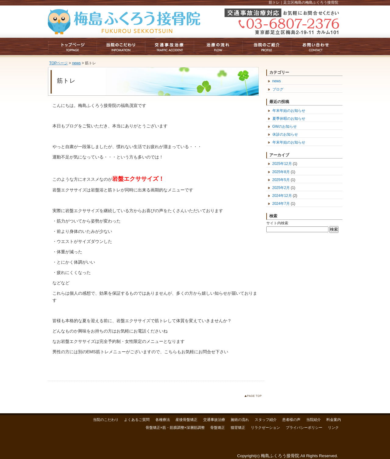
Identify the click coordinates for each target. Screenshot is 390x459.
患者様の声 (291, 420)
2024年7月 (281, 203)
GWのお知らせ (284, 126)
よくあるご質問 (137, 420)
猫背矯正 (238, 427)
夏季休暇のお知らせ (288, 118)
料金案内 (333, 420)
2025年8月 (281, 172)
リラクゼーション (265, 427)
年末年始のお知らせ (288, 111)
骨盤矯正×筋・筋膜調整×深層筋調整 (175, 427)
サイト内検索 (277, 223)
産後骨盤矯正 (186, 420)
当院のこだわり (106, 420)
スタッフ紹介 (266, 420)
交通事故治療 (214, 420)
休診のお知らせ (285, 134)
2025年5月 (281, 180)
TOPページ (58, 63)
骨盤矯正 (217, 427)
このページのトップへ (254, 397)
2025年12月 (282, 164)
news (76, 63)
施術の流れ (240, 420)
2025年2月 (281, 188)
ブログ (277, 89)
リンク (333, 427)
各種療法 (162, 420)
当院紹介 (313, 420)
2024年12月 (282, 196)
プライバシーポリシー (304, 427)
